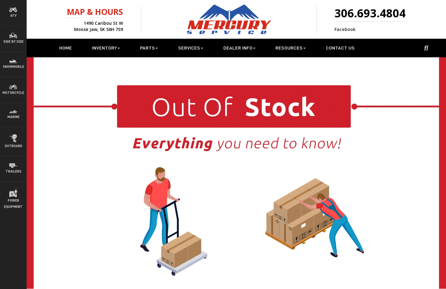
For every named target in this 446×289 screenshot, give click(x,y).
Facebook (345, 29)
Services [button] (190, 48)
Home (65, 48)
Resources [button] (290, 48)
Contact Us (340, 48)
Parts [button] (149, 48)
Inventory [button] (106, 48)
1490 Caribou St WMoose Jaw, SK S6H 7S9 (98, 26)
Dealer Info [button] (239, 48)
